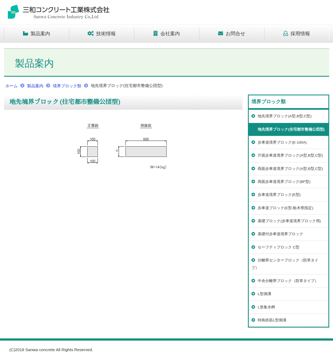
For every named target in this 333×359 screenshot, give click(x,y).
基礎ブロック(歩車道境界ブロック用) (286, 221)
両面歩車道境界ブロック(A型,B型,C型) (287, 169)
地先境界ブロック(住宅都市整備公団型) (288, 129)
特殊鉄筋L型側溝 (268, 320)
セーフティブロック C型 (275, 247)
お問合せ (231, 33)
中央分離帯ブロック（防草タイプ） (285, 281)
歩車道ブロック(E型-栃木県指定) (282, 208)
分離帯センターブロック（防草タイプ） (285, 264)
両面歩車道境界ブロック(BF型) (281, 182)
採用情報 (296, 33)
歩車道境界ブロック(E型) (276, 195)
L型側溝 (261, 294)
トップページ (58, 12)
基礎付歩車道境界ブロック (277, 234)
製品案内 (36, 33)
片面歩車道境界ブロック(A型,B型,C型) (287, 155)
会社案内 (166, 33)
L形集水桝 (263, 307)
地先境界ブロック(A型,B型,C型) (281, 116)
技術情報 (102, 33)
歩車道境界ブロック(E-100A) (279, 142)
